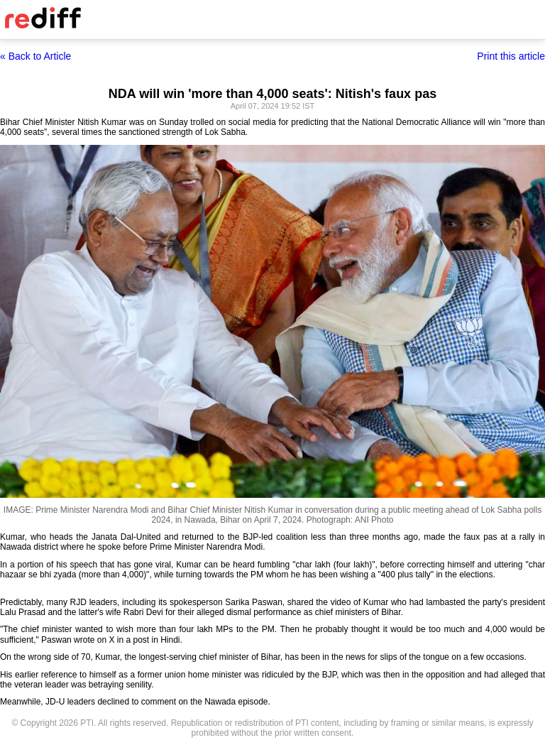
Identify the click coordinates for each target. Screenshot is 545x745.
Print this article (511, 56)
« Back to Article (35, 56)
